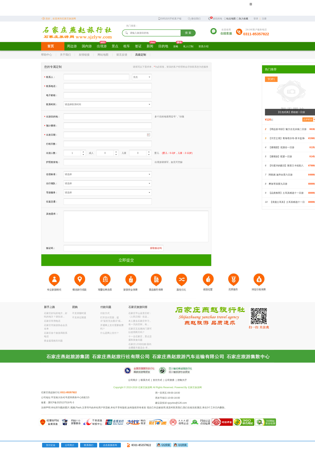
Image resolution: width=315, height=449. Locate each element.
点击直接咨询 (110, 445)
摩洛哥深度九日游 (278, 183)
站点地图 (231, 18)
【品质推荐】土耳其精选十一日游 (286, 193)
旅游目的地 (215, 18)
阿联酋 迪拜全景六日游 (280, 174)
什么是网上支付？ (109, 333)
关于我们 (65, 54)
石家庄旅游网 (195, 387)
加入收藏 (243, 18)
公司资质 (169, 380)
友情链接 (84, 54)
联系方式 (145, 380)
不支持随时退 (79, 313)
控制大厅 (182, 380)
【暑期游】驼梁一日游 (280, 156)
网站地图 (103, 54)
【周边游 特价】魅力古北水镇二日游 (287, 129)
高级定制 (140, 54)
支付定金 (50, 445)
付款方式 (105, 313)
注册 (264, 18)
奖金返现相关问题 (53, 340)
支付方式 (157, 380)
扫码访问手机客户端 (169, 18)
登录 (256, 18)
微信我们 (194, 18)
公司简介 (133, 380)
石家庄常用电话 (52, 321)
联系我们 (88, 445)
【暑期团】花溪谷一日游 (281, 147)
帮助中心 (46, 54)
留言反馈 (121, 54)
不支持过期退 (79, 317)
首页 (50, 46)
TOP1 (271, 79)
